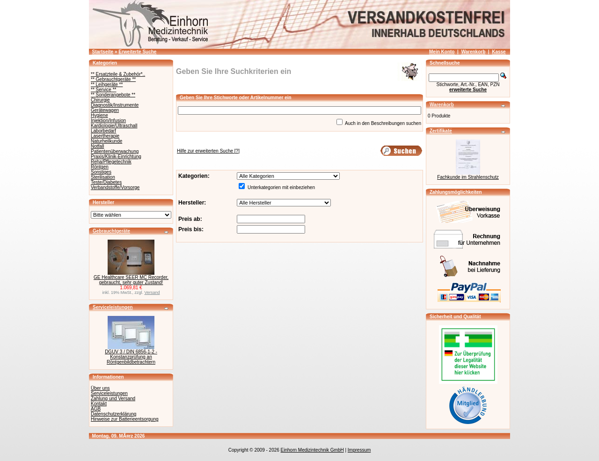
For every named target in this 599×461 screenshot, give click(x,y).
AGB (96, 408)
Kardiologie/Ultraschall (114, 125)
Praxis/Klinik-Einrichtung (116, 156)
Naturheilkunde (106, 141)
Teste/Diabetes (106, 182)
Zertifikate (441, 130)
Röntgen (100, 166)
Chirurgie (100, 99)
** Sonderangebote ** (113, 94)
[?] (208, 151)
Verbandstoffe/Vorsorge (115, 187)
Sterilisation (103, 177)
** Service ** (103, 89)
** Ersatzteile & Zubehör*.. (118, 74)
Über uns (100, 388)
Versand (152, 292)
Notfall (97, 146)
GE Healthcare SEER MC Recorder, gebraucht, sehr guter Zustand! (131, 280)
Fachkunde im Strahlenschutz (468, 177)
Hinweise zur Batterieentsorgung (125, 419)
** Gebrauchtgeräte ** (113, 79)
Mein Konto (441, 51)
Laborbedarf (103, 130)
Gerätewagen (105, 110)
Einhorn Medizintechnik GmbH (312, 450)
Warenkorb (473, 51)
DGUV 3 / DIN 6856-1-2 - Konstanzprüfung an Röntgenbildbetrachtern (131, 357)
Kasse (498, 51)
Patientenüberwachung (115, 151)
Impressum (359, 450)
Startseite (103, 51)
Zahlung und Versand (113, 398)
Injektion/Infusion (108, 120)
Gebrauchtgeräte (111, 231)
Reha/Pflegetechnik (111, 161)
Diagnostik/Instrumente (115, 105)
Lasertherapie (105, 136)
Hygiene (99, 115)
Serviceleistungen (113, 307)
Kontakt (99, 403)
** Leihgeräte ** (107, 84)
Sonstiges (101, 172)
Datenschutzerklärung (113, 414)
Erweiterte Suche (137, 51)
